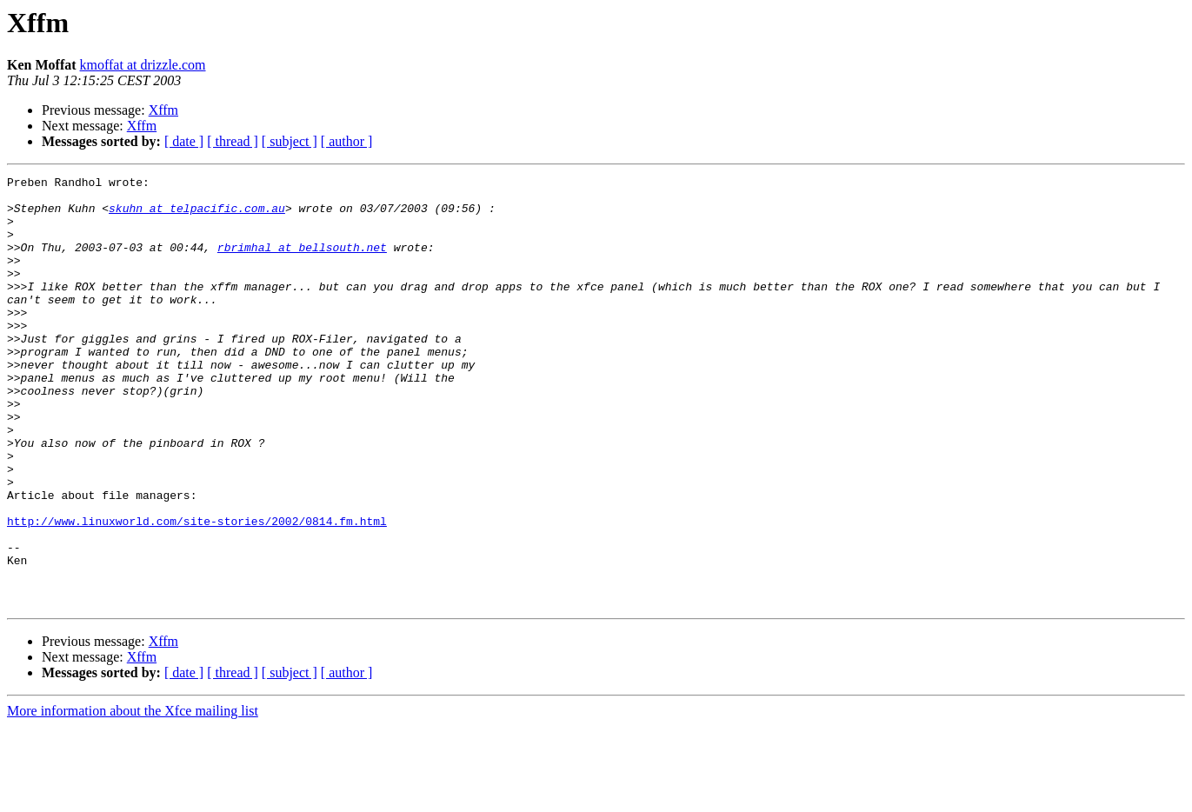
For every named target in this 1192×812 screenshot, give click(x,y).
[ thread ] (232, 141)
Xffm (163, 110)
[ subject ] (289, 141)
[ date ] (183, 141)
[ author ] (347, 141)
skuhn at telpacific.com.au (197, 215)
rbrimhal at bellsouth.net (302, 262)
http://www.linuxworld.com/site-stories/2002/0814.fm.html (197, 591)
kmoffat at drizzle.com (143, 64)
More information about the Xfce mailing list (132, 796)
